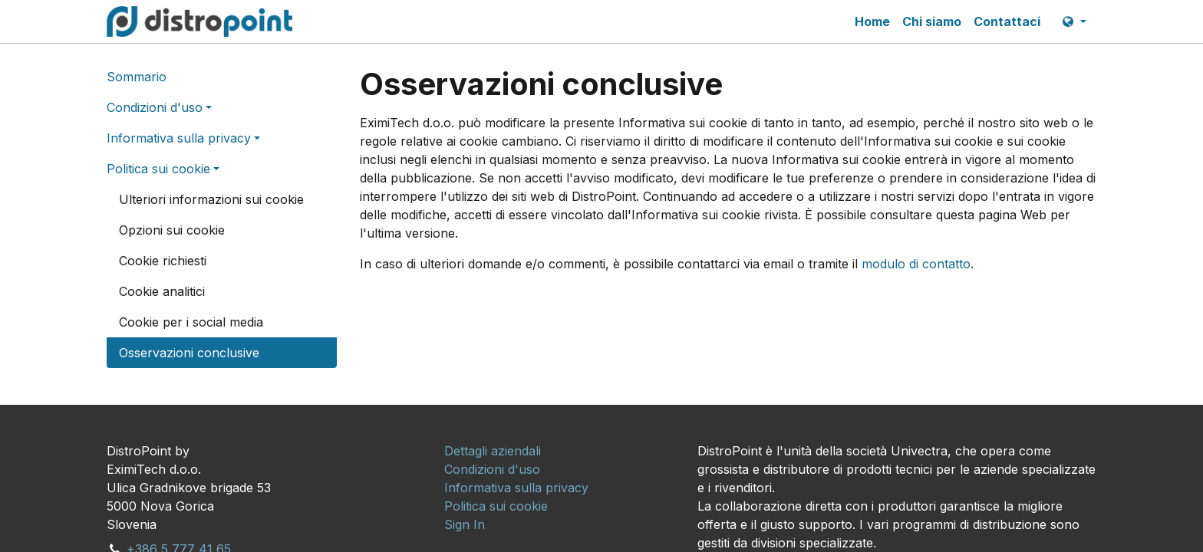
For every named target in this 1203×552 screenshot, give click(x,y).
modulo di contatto (916, 263)
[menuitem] (872, 21)
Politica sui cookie (158, 168)
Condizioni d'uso (155, 107)
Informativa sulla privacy (179, 138)
